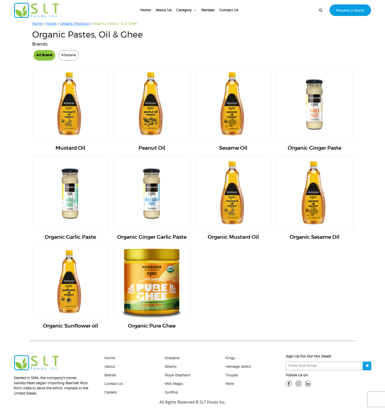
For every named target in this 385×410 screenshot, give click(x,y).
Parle (229, 384)
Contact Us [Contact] (113, 384)
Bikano (171, 367)
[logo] (36, 362)
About (109, 367)
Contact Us (228, 10)
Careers (110, 392)
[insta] (298, 383)
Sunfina (171, 392)
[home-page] (36, 10)
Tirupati (231, 375)
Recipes (207, 10)
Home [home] (109, 358)
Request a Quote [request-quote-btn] (350, 10)
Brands (110, 375)
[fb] (289, 383)
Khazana (172, 358)
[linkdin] (308, 383)
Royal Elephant (177, 375)
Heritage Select (238, 367)
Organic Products (74, 24)
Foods (51, 24)
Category (186, 10)
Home (145, 10)
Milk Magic (174, 384)
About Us (163, 10)
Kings (230, 358)
